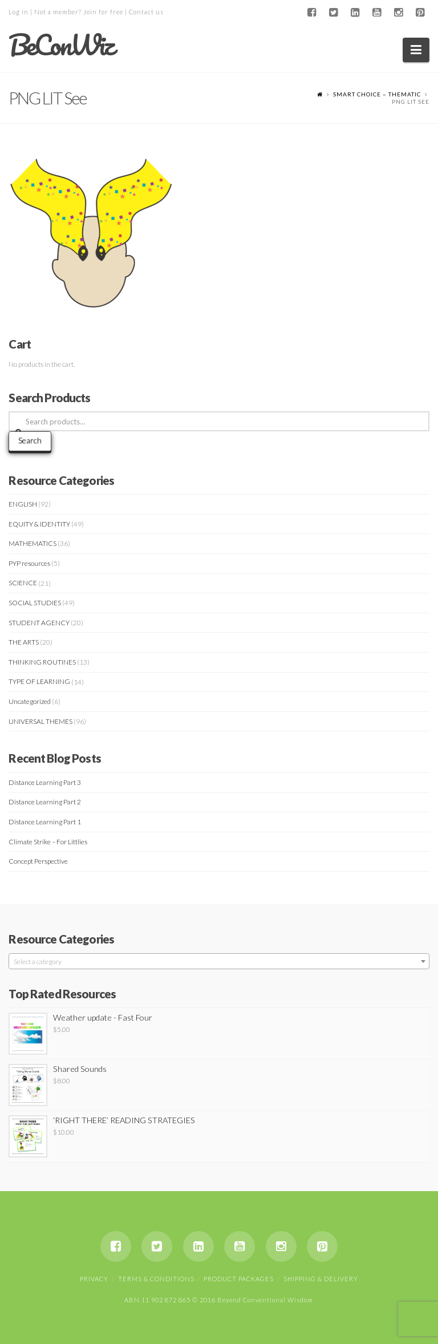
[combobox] (219, 961)
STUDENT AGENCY (39, 622)
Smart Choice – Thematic (377, 94)
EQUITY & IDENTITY (39, 524)
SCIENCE (23, 582)
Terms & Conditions (156, 1278)
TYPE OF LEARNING (39, 681)
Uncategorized (30, 701)
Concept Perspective (38, 861)
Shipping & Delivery (320, 1278)
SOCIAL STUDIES (35, 602)
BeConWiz (61, 45)
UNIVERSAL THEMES (40, 721)
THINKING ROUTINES (42, 662)
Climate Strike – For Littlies (48, 841)
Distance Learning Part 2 (45, 802)
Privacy (94, 1278)
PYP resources (29, 563)
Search (30, 440)
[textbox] (218, 962)
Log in (19, 11)
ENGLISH (23, 504)
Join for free (103, 11)
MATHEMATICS (32, 543)
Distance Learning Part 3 (45, 782)
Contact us (146, 11)
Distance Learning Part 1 (45, 821)
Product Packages (239, 1278)
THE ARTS (24, 642)
